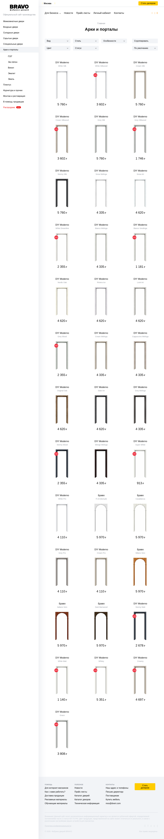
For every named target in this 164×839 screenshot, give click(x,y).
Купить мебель (113, 799)
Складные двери (11, 33)
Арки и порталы (10, 50)
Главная (101, 23)
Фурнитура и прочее (12, 90)
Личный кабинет (102, 13)
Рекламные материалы (56, 799)
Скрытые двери (10, 38)
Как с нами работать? (55, 792)
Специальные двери (13, 44)
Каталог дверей (82, 796)
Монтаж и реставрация (14, 96)
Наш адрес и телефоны (117, 788)
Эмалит (11, 73)
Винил (11, 68)
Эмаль (11, 79)
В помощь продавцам (13, 102)
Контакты (119, 13)
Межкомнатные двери (13, 21)
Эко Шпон (12, 62)
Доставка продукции (54, 796)
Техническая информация (87, 803)
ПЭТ (10, 56)
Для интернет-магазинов (56, 788)
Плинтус (7, 85)
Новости (68, 13)
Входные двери (10, 27)
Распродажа (12, 107)
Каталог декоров (82, 799)
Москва (47, 3)
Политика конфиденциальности (58, 826)
